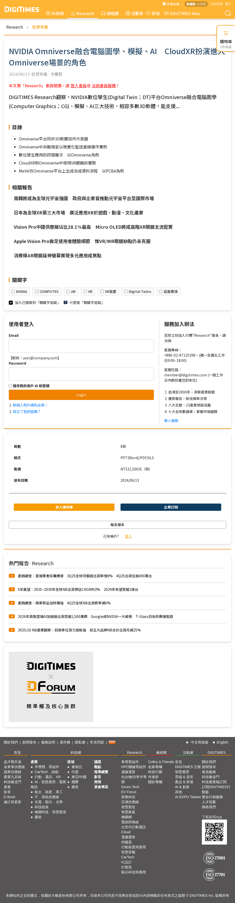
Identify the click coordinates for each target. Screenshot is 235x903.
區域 (70, 762)
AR (73, 291)
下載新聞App (212, 817)
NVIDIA (21, 291)
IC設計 (126, 862)
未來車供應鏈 (14, 767)
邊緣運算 (128, 772)
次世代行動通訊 (133, 827)
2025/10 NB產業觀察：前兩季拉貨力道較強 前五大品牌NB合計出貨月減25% (79, 629)
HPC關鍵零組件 (133, 767)
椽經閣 (110, 13)
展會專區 (101, 787)
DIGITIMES (217, 753)
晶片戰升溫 (12, 762)
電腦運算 (128, 837)
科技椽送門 (12, 782)
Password (17, 363)
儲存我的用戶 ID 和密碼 (29, 385)
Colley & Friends (161, 762)
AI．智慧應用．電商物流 (48, 784)
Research (82, 13)
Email (14, 335)
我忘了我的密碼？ (27, 411)
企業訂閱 (171, 507)
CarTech (127, 857)
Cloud (126, 832)
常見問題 (97, 742)
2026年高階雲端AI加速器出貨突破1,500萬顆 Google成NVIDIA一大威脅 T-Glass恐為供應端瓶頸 (95, 616)
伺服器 (126, 842)
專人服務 (171, 420)
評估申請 (216, 4)
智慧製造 (128, 807)
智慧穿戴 (40, 27)
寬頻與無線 (130, 822)
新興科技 (128, 797)
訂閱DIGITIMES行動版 (216, 789)
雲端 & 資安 (184, 777)
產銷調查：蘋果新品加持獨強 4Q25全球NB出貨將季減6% (64, 602)
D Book (171, 3)
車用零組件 (130, 762)
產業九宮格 (12, 777)
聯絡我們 (209, 807)
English (222, 742)
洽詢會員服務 (104, 86)
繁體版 (191, 4)
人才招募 (209, 802)
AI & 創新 (182, 787)
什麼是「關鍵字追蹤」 (87, 302)
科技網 (55, 13)
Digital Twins (140, 291)
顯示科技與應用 (133, 872)
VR (90, 291)
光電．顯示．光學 (49, 802)
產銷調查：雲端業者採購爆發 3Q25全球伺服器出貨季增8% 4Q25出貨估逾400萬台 (85, 575)
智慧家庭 (128, 812)
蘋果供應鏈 (12, 772)
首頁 (17, 753)
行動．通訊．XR (48, 777)
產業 (34, 762)
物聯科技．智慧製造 (50, 812)
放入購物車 (64, 507)
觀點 (97, 767)
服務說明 (48, 742)
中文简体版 (199, 742)
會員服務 (209, 772)
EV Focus (129, 792)
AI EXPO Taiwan (188, 797)
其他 (178, 792)
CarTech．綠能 (46, 772)
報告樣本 (117, 524)
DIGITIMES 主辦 (188, 767)
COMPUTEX (49, 291)
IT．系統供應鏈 (47, 797)
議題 (97, 762)
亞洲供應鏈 (130, 802)
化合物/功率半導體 (134, 779)
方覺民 (56, 74)
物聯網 (126, 817)
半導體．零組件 (47, 767)
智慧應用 (182, 772)
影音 (152, 13)
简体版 (201, 4)
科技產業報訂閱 (214, 782)
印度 (75, 772)
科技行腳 (155, 772)
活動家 (134, 13)
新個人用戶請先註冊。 (30, 404)
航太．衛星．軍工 (49, 792)
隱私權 (80, 742)
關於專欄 (155, 782)
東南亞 (77, 767)
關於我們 (11, 742)
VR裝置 (110, 291)
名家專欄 (155, 767)
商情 (97, 782)
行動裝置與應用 (133, 847)
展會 (7, 787)
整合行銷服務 (212, 797)
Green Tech (130, 787)
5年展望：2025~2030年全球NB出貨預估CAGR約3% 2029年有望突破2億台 (78, 589)
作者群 (153, 777)
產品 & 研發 (184, 782)
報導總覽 (101, 772)
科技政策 (42, 807)
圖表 (38, 817)
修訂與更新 (12, 802)
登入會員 (79, 86)
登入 (228, 4)
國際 (75, 782)
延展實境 (171, 291)
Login (81, 394)
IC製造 (126, 867)
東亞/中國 (79, 777)
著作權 (65, 742)
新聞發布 (29, 742)
